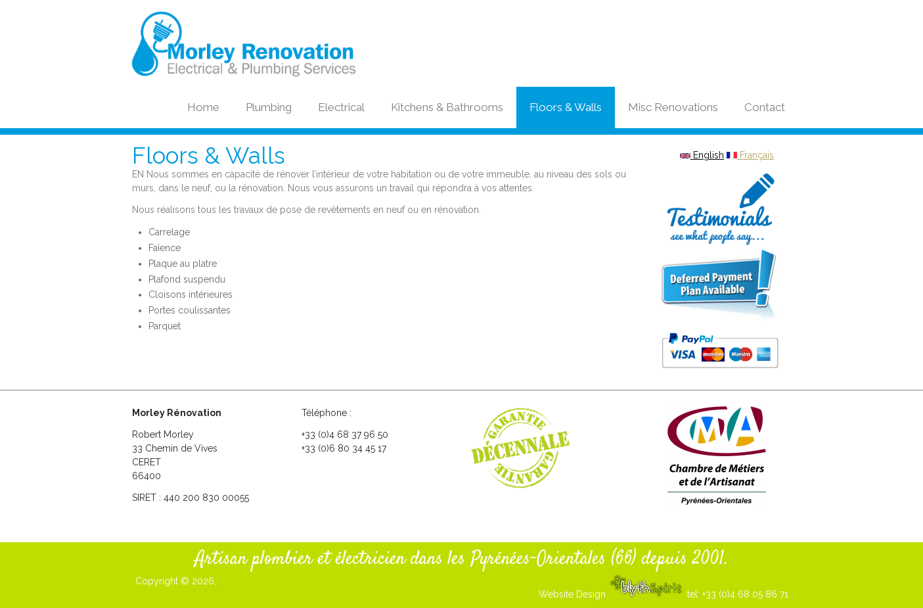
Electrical (341, 107)
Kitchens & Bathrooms (447, 107)
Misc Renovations (673, 107)
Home (203, 107)
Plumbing (269, 107)
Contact (764, 107)
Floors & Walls (565, 107)
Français (750, 155)
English (702, 155)
